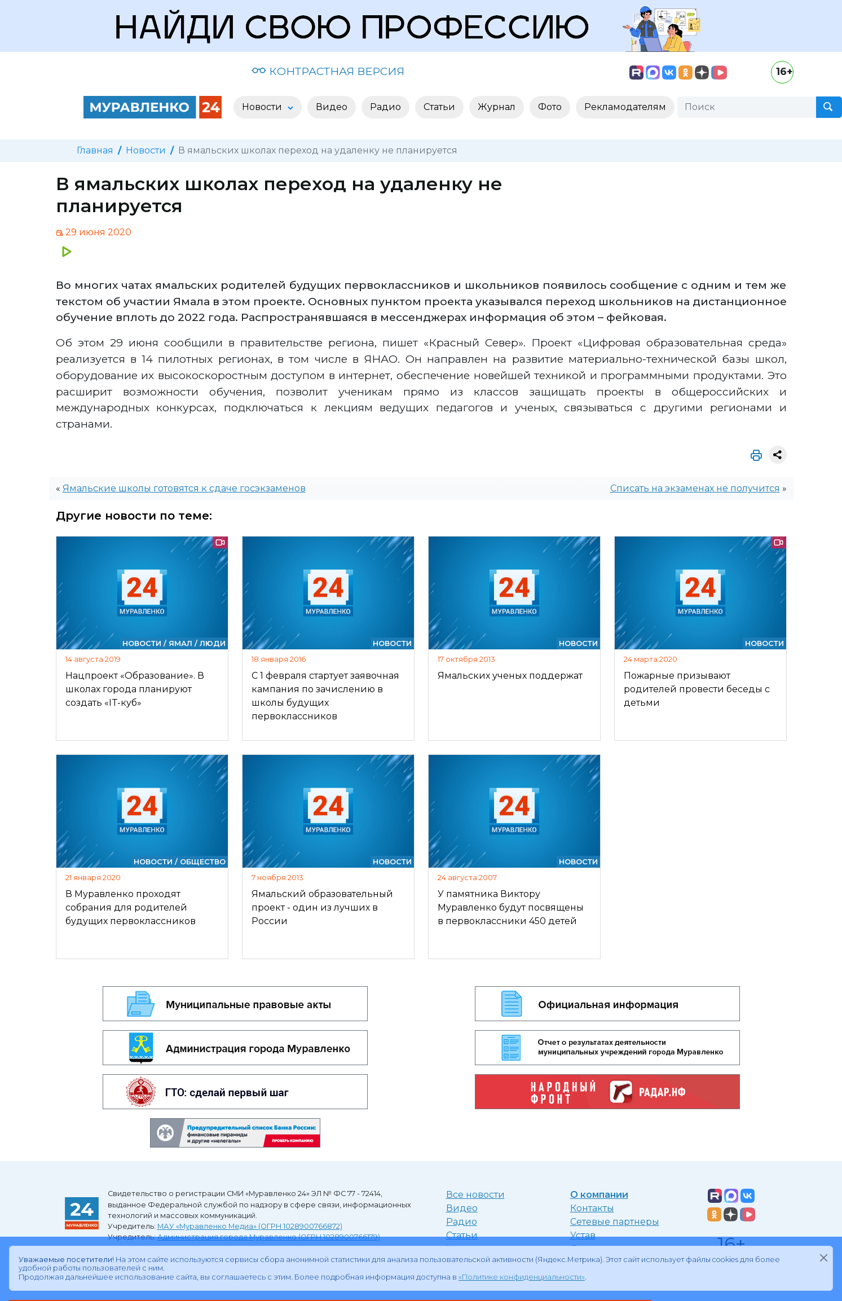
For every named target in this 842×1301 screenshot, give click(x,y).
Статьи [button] (439, 107)
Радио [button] (385, 107)
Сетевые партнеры (614, 1221)
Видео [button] (331, 107)
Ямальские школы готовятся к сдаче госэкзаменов (184, 488)
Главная (95, 150)
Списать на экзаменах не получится (695, 488)
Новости (146, 150)
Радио (461, 1221)
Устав (583, 1235)
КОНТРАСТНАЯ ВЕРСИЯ (328, 71)
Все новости (475, 1194)
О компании (599, 1194)
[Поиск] (746, 107)
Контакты (592, 1208)
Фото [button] (550, 107)
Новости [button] (263, 107)
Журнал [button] (496, 107)
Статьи (462, 1235)
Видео (462, 1208)
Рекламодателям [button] (625, 107)
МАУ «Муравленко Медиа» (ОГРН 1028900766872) (249, 1226)
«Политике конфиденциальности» (522, 1277)
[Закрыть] (823, 1257)
